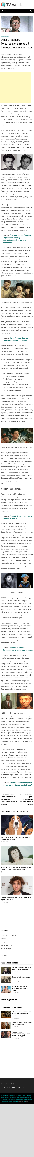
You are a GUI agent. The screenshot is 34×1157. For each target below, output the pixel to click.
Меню (4, 11)
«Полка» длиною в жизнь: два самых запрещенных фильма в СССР (21, 1014)
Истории (4, 939)
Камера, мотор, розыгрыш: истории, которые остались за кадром (21, 1034)
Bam (26, 1101)
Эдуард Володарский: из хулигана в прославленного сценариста (20, 988)
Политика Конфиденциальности (13, 1087)
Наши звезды (5, 36)
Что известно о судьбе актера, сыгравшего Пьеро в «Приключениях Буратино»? (16, 868)
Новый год (5, 955)
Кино (3, 942)
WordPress (21, 1101)
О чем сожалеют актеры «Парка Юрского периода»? (22, 1023)
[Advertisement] (15, 87)
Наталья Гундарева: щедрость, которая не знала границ (21, 968)
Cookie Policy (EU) (7, 1084)
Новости (4, 952)
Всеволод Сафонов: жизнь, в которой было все (21, 978)
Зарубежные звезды (8, 935)
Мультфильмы (6, 945)
